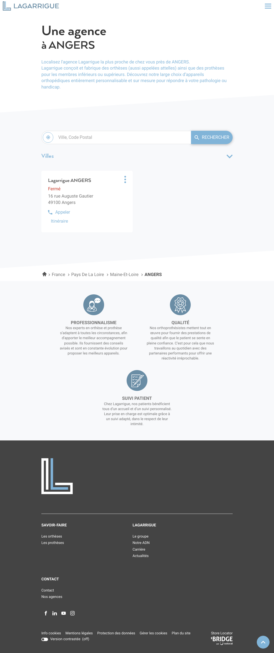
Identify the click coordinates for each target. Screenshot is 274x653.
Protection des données (116, 633)
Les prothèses (52, 543)
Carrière (139, 550)
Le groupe (141, 536)
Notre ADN (141, 543)
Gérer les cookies (153, 633)
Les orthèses (51, 536)
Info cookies (51, 633)
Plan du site (181, 633)
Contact (47, 590)
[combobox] (116, 137)
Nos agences (51, 597)
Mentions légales (79, 633)
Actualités (141, 556)
